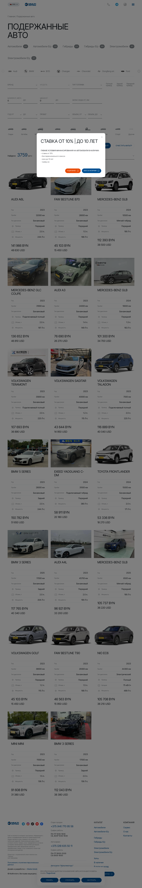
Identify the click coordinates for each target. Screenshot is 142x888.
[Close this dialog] (101, 137)
